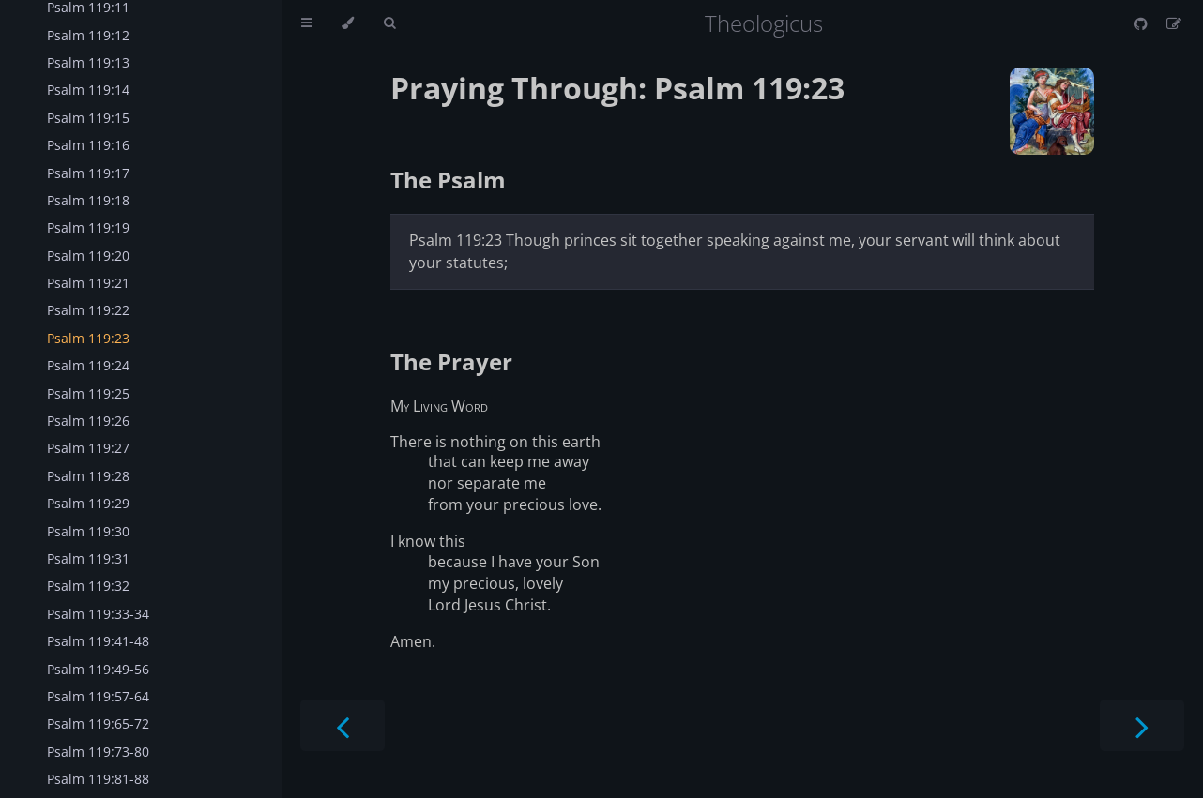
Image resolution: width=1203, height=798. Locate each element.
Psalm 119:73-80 (98, 751)
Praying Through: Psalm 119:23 (617, 88)
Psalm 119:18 (88, 200)
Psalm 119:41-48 (98, 641)
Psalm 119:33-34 (98, 614)
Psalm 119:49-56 (98, 669)
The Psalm (448, 179)
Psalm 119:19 (88, 227)
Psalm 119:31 (88, 558)
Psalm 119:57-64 (98, 696)
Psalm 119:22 (88, 310)
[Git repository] (1143, 23)
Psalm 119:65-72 (98, 723)
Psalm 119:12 (88, 35)
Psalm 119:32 (88, 586)
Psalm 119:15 (88, 118)
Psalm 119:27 (88, 448)
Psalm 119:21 (88, 283)
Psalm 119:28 (88, 476)
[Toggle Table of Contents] (306, 23)
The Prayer (451, 361)
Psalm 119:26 (88, 420)
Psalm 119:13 (88, 62)
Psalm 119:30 (88, 531)
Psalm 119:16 (88, 145)
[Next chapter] (1142, 725)
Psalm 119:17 (88, 173)
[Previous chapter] (342, 725)
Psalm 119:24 (88, 365)
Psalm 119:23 (88, 338)
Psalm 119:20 (88, 255)
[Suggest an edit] (1174, 23)
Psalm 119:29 (88, 503)
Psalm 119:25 (88, 393)
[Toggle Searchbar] (389, 23)
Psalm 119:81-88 (98, 779)
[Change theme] (348, 23)
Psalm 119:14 (88, 89)
